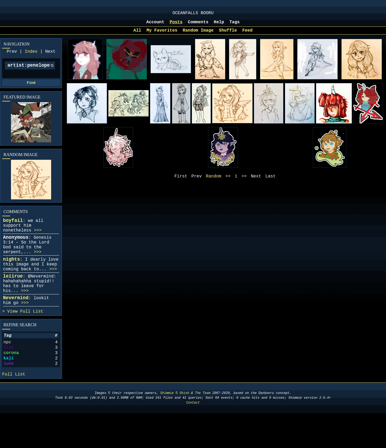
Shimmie (167, 428)
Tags (234, 25)
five (8, 376)
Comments (198, 25)
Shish (184, 428)
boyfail (13, 229)
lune (8, 396)
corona (11, 383)
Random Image (198, 34)
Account (155, 25)
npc (7, 370)
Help (219, 25)
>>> (37, 241)
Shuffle (228, 34)
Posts (176, 25)
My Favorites (161, 34)
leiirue (13, 295)
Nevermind (15, 321)
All (137, 34)
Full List (31, 337)
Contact (193, 437)
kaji (8, 389)
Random (213, 181)
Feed (247, 34)
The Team (202, 428)
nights (11, 275)
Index (31, 56)
